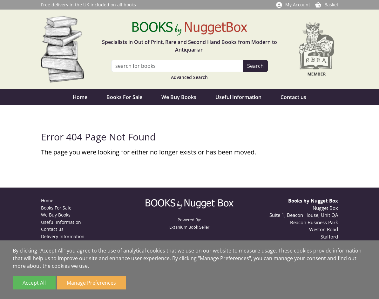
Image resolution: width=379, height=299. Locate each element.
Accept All (34, 282)
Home (80, 97)
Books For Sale (124, 97)
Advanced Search (189, 77)
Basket (326, 5)
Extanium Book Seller (189, 227)
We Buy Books (178, 97)
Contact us (293, 97)
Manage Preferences (91, 282)
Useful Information (238, 97)
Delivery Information (63, 236)
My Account (292, 5)
